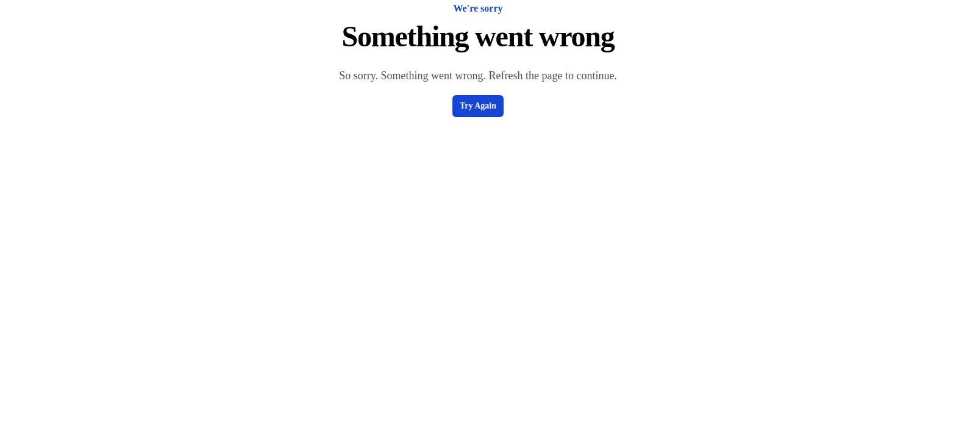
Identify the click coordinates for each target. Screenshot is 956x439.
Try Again (478, 105)
